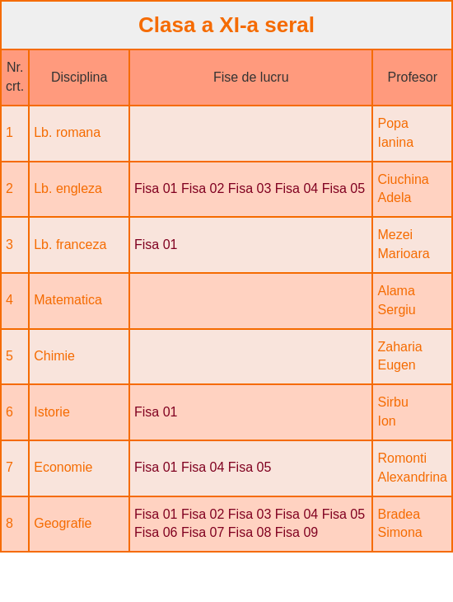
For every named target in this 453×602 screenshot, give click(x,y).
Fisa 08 (249, 532)
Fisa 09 (296, 532)
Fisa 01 (155, 188)
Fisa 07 (202, 532)
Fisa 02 (202, 188)
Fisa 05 (343, 188)
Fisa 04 (296, 188)
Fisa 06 (155, 532)
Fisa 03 (249, 188)
